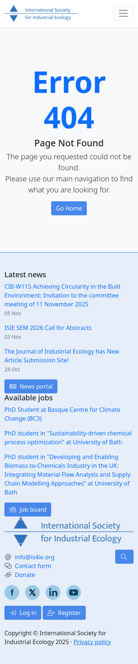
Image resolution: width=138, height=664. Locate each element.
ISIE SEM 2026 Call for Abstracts (48, 328)
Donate (25, 575)
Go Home (69, 208)
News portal (31, 386)
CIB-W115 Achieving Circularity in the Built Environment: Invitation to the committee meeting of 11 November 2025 (62, 295)
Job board (27, 509)
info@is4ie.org (34, 557)
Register (64, 613)
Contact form (33, 566)
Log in (22, 613)
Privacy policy (92, 642)
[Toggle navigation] (123, 13)
